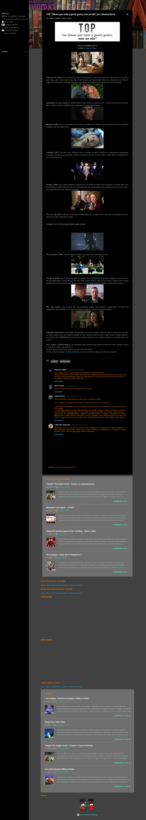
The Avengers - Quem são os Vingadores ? (64, 555)
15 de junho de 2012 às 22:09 (76, 370)
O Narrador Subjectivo (62, 425)
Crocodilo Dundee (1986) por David (59, 769)
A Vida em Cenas (90, 48)
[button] (127, 14)
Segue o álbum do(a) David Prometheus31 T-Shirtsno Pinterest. (62, 585)
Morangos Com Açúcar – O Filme (60, 507)
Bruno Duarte (59, 386)
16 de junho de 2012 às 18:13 (79, 425)
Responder (58, 381)
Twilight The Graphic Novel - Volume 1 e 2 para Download (70, 484)
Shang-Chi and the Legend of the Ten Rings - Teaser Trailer (71, 531)
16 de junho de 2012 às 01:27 (74, 396)
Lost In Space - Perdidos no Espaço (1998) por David (66, 698)
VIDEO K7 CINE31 (60, 370)
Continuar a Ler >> (120, 501)
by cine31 (54, 361)
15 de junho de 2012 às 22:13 (73, 386)
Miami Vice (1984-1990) (55, 722)
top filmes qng (65, 361)
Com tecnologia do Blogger (87, 815)
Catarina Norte (59, 396)
